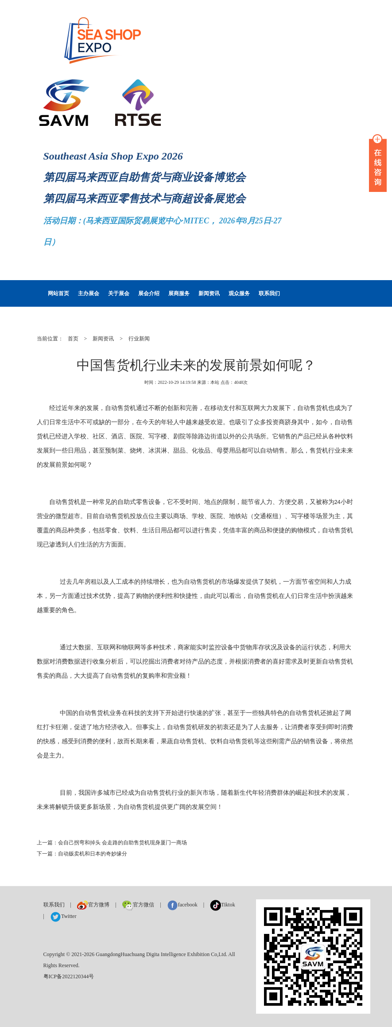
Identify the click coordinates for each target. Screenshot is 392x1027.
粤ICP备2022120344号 (68, 976)
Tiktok (222, 905)
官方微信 (138, 905)
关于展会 (118, 293)
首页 (73, 339)
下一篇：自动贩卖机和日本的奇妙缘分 (82, 854)
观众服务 (239, 293)
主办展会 (88, 293)
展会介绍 (148, 293)
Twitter (63, 916)
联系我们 (269, 293)
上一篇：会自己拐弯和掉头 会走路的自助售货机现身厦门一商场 (112, 843)
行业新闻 (139, 339)
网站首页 (58, 293)
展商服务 (179, 293)
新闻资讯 (209, 293)
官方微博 (93, 905)
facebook (182, 905)
